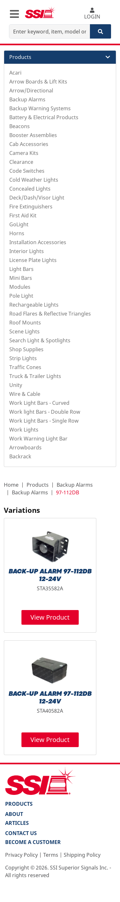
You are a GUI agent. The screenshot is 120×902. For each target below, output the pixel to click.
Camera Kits (23, 152)
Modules (19, 286)
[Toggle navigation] (14, 14)
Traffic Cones (25, 367)
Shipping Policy (82, 854)
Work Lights (23, 429)
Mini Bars (20, 277)
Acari (15, 72)
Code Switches (26, 170)
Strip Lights (23, 358)
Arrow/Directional (31, 90)
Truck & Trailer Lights (35, 376)
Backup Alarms (27, 99)
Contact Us (21, 833)
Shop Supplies (26, 349)
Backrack (20, 456)
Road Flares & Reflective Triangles (50, 313)
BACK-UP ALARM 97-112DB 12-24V (50, 575)
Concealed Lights (30, 188)
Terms (50, 854)
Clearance (21, 161)
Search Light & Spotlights (39, 340)
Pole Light (21, 295)
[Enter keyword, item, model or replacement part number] (49, 31)
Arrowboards (25, 447)
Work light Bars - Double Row (44, 411)
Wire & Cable (24, 393)
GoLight (18, 224)
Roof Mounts (25, 322)
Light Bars (21, 269)
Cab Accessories (28, 144)
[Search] (100, 31)
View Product (49, 617)
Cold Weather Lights (33, 179)
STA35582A (50, 588)
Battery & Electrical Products (43, 117)
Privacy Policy (21, 854)
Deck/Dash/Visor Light (36, 197)
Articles (17, 822)
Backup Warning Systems (40, 108)
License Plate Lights (33, 260)
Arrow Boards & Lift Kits (38, 81)
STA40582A (50, 710)
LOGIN (92, 14)
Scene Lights (24, 331)
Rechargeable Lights (34, 304)
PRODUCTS (19, 803)
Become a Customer (33, 842)
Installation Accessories (37, 242)
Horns (16, 233)
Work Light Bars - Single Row (44, 420)
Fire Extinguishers (30, 206)
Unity (15, 385)
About (14, 814)
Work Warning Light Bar (38, 438)
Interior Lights (26, 251)
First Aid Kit (22, 215)
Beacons (19, 126)
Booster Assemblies (33, 135)
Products (38, 484)
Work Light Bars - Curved (39, 402)
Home (11, 484)
